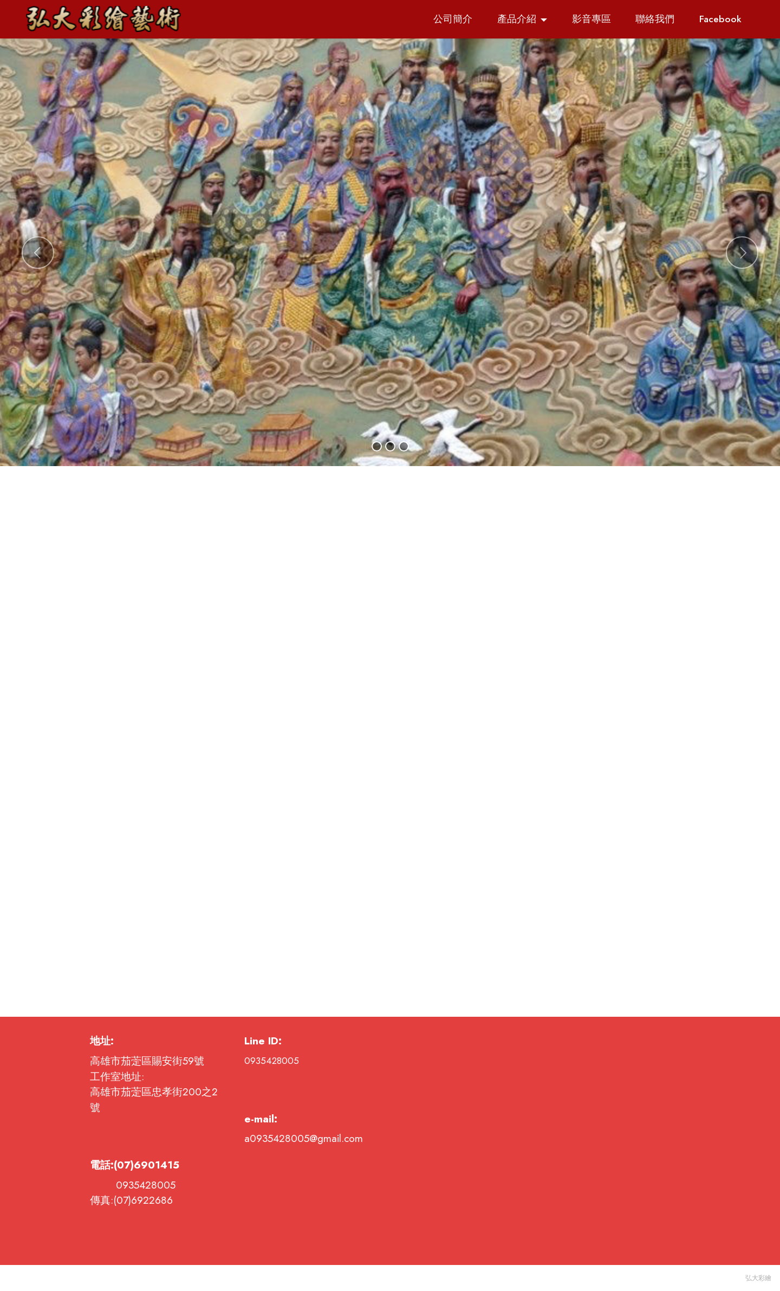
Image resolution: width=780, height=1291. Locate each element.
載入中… (390, 741)
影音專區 (591, 19)
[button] (38, 252)
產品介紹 (516, 19)
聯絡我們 (654, 19)
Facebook (720, 19)
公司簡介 (452, 19)
